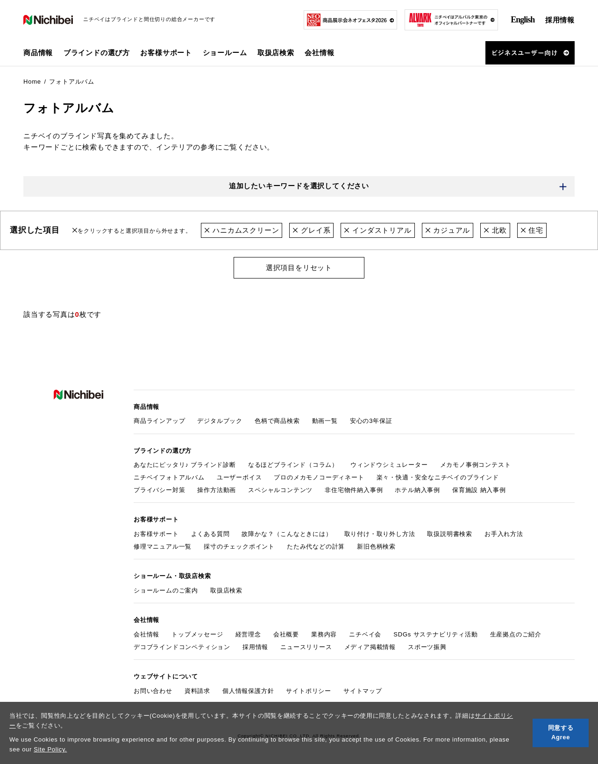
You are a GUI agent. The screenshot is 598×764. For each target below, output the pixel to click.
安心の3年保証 (371, 420)
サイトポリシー (308, 690)
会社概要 (286, 634)
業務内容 (324, 634)
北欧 (495, 230)
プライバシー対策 (159, 489)
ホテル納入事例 (417, 489)
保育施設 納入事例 (479, 489)
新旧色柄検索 (376, 546)
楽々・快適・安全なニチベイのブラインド (438, 477)
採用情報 (560, 20)
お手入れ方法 (503, 533)
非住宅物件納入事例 (354, 489)
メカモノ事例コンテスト (475, 464)
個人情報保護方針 (248, 690)
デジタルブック (219, 420)
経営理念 (248, 634)
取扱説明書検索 (449, 533)
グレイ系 (311, 230)
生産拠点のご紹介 (515, 634)
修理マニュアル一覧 (163, 546)
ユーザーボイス (239, 477)
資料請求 (197, 690)
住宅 (531, 230)
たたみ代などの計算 (316, 546)
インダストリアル (377, 230)
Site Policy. (50, 749)
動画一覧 (325, 420)
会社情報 (146, 634)
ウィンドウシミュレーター (389, 464)
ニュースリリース (306, 646)
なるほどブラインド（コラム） (293, 464)
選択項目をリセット (299, 267)
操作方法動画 (216, 489)
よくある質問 (210, 533)
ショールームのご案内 (166, 590)
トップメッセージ (197, 634)
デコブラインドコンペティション (182, 646)
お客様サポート (156, 533)
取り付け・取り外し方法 (379, 533)
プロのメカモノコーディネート (319, 477)
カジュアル (447, 230)
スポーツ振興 (427, 646)
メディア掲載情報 (370, 646)
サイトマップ (362, 690)
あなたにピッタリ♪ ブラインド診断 (185, 464)
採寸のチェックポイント (239, 546)
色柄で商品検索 (277, 420)
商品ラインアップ (159, 420)
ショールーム (225, 53)
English (522, 19)
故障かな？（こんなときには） (287, 533)
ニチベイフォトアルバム (169, 477)
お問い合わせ (153, 690)
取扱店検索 (275, 53)
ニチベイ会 (365, 634)
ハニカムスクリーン (241, 230)
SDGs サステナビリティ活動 (435, 634)
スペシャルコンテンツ (280, 489)
